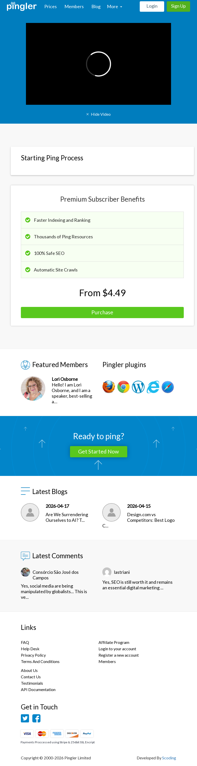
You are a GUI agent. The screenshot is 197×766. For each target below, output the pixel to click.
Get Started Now (98, 451)
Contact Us (31, 676)
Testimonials (32, 683)
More (114, 6)
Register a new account (119, 655)
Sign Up (178, 6)
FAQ (25, 642)
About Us (29, 670)
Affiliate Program (114, 642)
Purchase (102, 312)
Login (152, 6)
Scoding (169, 757)
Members (74, 6)
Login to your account (117, 648)
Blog (96, 6)
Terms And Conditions (40, 661)
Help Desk (30, 648)
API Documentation (38, 689)
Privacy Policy (33, 655)
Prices (50, 6)
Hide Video (98, 114)
